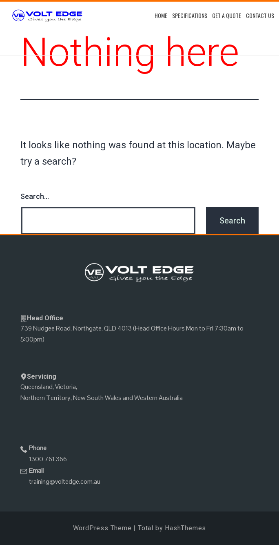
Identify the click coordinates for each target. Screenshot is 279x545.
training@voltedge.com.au (64, 481)
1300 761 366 (48, 459)
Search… (34, 196)
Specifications (189, 15)
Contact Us (260, 15)
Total (145, 528)
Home (161, 15)
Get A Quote (226, 15)
